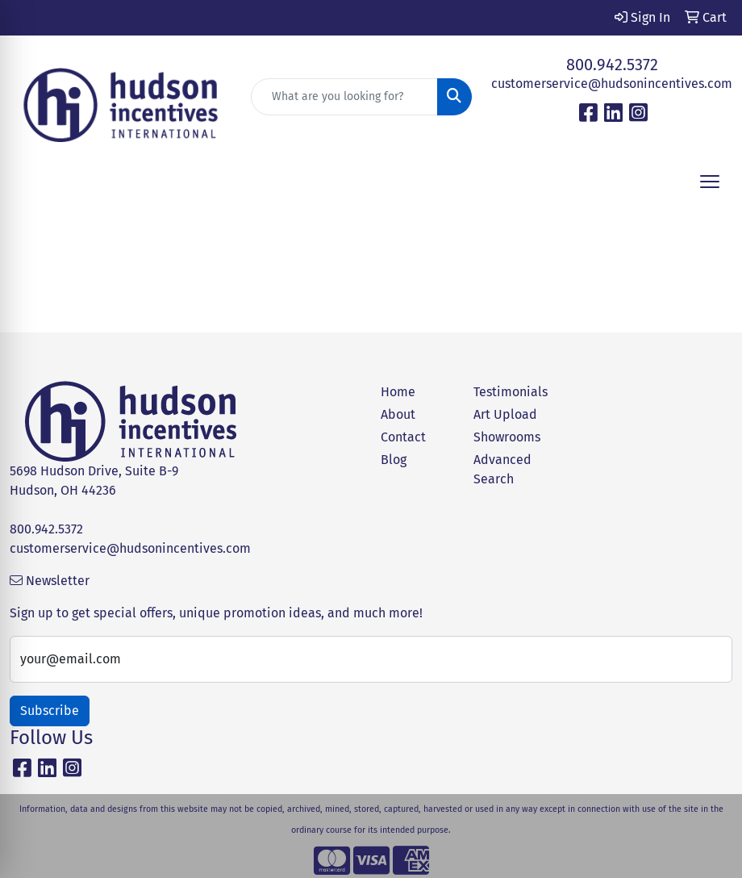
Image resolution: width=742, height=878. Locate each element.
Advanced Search (502, 469)
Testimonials (510, 391)
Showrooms (506, 437)
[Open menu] (710, 181)
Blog (393, 459)
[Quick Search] (345, 96)
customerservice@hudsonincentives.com (611, 83)
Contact (403, 437)
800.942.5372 (612, 64)
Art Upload (505, 414)
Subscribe (49, 710)
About (398, 414)
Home (398, 391)
